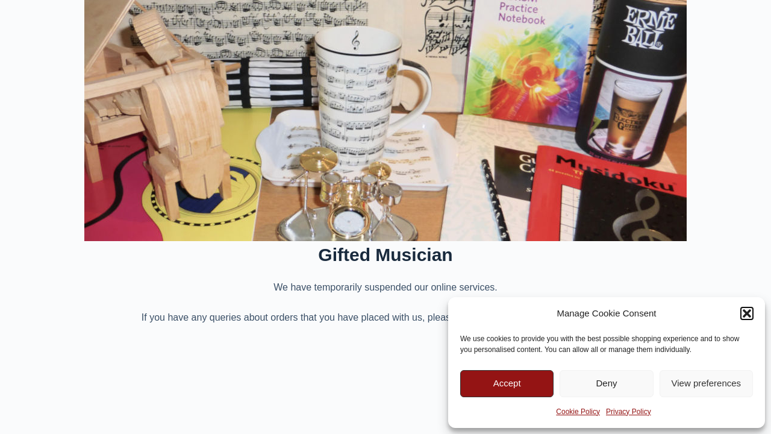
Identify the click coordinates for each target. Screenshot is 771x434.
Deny (606, 383)
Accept (507, 383)
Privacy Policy (628, 411)
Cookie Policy (578, 411)
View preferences (706, 383)
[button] (747, 313)
